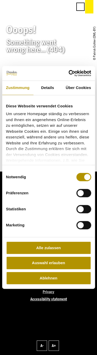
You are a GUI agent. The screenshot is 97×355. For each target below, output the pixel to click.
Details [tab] (47, 87)
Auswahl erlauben (48, 263)
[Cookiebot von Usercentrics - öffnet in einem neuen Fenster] (69, 73)
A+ (54, 346)
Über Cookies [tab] (78, 87)
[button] (46, 6)
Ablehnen (48, 278)
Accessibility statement (48, 299)
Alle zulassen (48, 248)
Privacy (48, 292)
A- (41, 346)
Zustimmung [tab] (17, 87)
